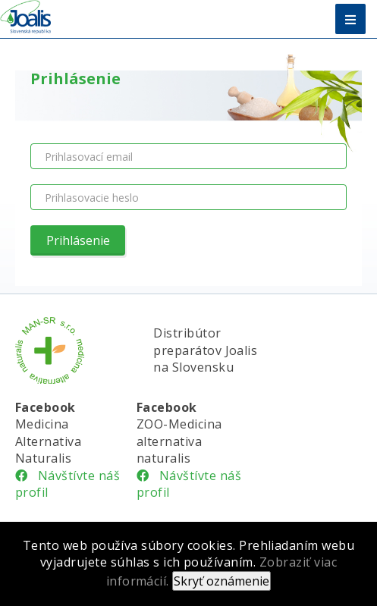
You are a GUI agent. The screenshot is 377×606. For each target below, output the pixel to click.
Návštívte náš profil (67, 484)
